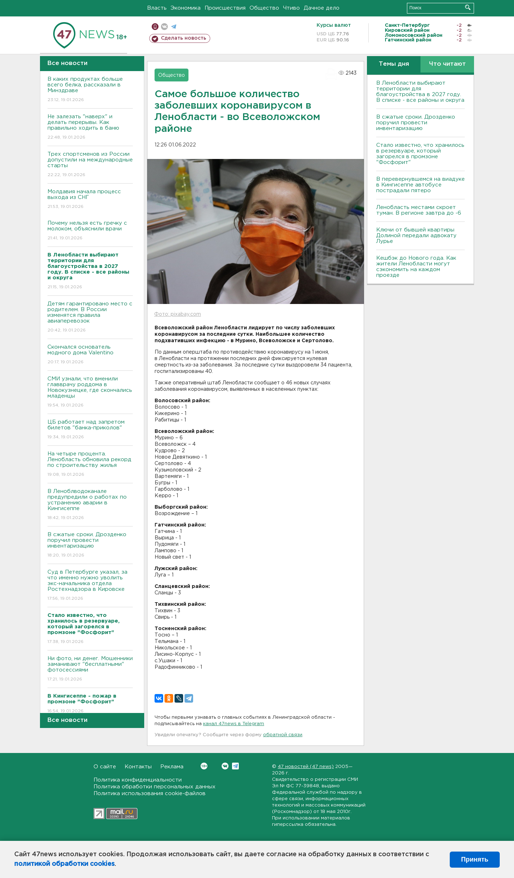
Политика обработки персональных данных (155, 786)
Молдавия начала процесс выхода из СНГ (90, 199)
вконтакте (164, 26)
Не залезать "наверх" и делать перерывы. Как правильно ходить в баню (90, 127)
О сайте (105, 766)
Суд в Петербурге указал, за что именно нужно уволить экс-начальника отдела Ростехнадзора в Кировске (90, 586)
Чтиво (291, 8)
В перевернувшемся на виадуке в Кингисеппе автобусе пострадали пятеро (420, 185)
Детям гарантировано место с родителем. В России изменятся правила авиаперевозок (90, 317)
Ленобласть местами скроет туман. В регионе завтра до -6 (418, 210)
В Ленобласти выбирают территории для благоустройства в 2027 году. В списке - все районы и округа (420, 92)
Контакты (138, 766)
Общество (264, 8)
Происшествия (225, 8)
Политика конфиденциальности (138, 780)
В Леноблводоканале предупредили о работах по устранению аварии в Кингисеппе (90, 505)
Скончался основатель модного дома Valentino (90, 355)
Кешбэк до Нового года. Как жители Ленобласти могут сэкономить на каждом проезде (416, 267)
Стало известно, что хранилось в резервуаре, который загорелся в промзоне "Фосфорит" (420, 154)
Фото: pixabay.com (177, 314)
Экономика (186, 8)
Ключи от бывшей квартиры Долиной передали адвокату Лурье (416, 236)
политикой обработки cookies (64, 864)
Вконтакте (204, 766)
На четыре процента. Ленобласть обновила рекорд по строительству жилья (90, 465)
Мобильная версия (155, 26)
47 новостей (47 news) (306, 767)
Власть (157, 8)
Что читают (447, 64)
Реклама (171, 766)
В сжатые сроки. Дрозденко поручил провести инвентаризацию (90, 545)
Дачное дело (321, 8)
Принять (474, 859)
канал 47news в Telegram (233, 724)
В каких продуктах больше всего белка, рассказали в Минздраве (90, 90)
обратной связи (282, 735)
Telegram (235, 766)
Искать (467, 7)
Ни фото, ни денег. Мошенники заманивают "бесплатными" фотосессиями (90, 669)
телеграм (173, 26)
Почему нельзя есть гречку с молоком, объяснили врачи (90, 231)
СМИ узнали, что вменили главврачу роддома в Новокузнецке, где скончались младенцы (90, 392)
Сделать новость (183, 38)
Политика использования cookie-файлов (150, 793)
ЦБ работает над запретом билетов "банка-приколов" (90, 430)
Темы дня (394, 64)
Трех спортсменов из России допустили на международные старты (90, 165)
